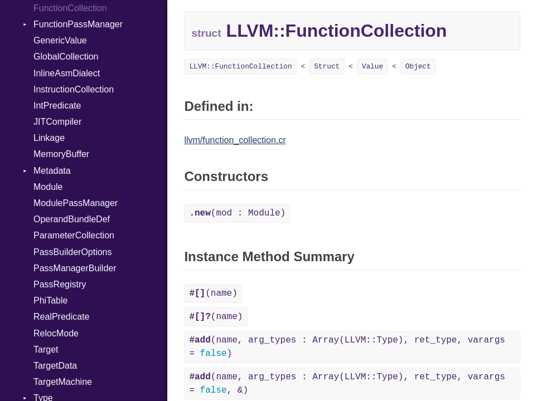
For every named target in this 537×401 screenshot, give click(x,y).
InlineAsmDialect (66, 73)
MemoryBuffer (61, 154)
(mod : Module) (237, 213)
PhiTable (50, 300)
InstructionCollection (73, 89)
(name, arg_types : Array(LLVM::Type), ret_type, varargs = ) (347, 347)
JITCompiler (57, 121)
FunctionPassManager (78, 24)
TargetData (55, 365)
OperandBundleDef (71, 219)
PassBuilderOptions (72, 252)
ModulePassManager (75, 203)
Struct (327, 66)
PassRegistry (59, 284)
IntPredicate (57, 105)
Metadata (52, 170)
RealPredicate (61, 316)
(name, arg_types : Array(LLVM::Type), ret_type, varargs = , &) (347, 383)
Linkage (49, 138)
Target (45, 349)
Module (47, 187)
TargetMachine (62, 382)
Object (418, 66)
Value (372, 66)
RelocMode (56, 333)
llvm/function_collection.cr (235, 140)
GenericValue (60, 40)
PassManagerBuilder (75, 268)
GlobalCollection (66, 56)
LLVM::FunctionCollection (240, 66)
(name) (213, 293)
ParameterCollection (73, 235)
